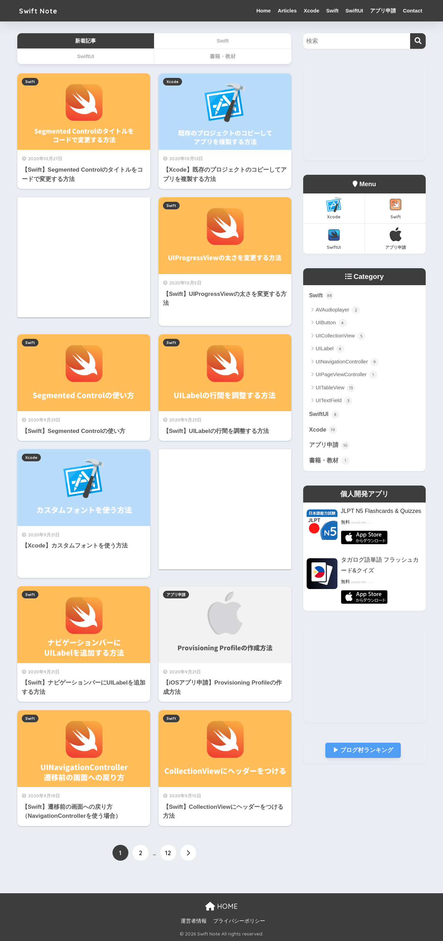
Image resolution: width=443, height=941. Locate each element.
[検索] (418, 41)
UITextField (334, 401)
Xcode (311, 10)
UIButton (331, 323)
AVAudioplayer (338, 310)
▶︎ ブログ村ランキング (363, 750)
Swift (332, 10)
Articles (287, 10)
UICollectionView (340, 336)
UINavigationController (347, 362)
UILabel (330, 349)
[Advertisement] (83, 257)
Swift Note (41, 11)
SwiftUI (354, 10)
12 (168, 853)
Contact (412, 10)
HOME (221, 906)
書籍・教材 (329, 461)
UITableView (335, 388)
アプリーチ (372, 523)
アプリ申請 (383, 10)
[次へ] (188, 853)
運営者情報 (194, 920)
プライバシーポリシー (239, 920)
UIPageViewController (346, 375)
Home (263, 10)
